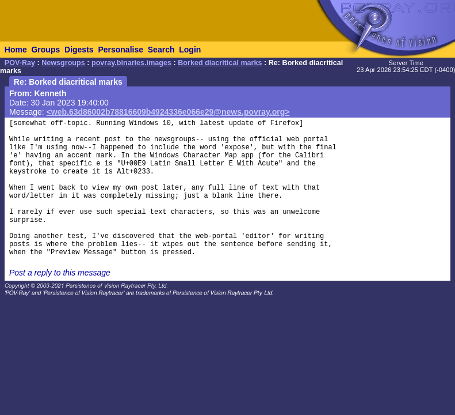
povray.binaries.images (131, 63)
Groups (45, 49)
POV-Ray (20, 63)
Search (161, 49)
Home (16, 49)
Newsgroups (63, 63)
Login (190, 49)
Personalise (120, 49)
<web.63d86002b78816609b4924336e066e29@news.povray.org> (168, 111)
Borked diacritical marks (220, 63)
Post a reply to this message (59, 272)
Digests (79, 49)
